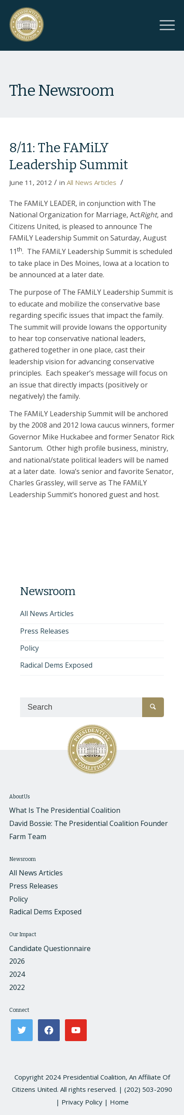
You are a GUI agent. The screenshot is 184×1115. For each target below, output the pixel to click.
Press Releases (44, 631)
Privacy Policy (81, 1102)
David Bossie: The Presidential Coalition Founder (88, 823)
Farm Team (27, 836)
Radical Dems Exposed (56, 665)
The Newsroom (61, 90)
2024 (17, 974)
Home (119, 1102)
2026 (17, 961)
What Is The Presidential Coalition (64, 810)
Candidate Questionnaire (50, 948)
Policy (29, 648)
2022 (17, 987)
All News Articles (91, 182)
